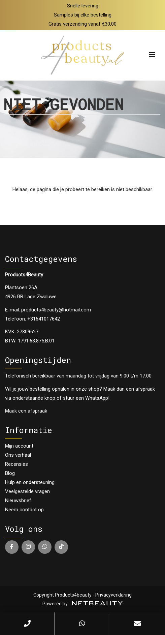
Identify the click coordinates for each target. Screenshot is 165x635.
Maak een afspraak (26, 411)
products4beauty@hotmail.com (56, 310)
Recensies (16, 464)
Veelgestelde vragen (27, 491)
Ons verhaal (18, 455)
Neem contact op (24, 510)
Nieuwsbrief (18, 500)
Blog (10, 473)
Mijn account (19, 446)
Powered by (82, 603)
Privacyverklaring (113, 595)
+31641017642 (43, 319)
